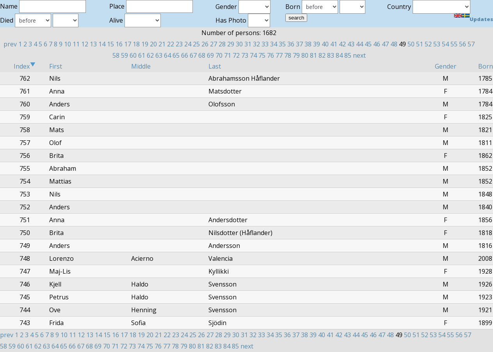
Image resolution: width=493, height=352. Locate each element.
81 (313, 55)
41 (333, 44)
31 (247, 44)
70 (218, 55)
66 (184, 55)
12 (84, 44)
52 (428, 44)
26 (204, 44)
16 (119, 44)
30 (239, 44)
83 (330, 55)
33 (265, 44)
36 (290, 44)
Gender (445, 66)
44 (359, 44)
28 (222, 44)
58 (115, 55)
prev (10, 44)
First (55, 66)
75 (261, 55)
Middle (141, 66)
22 (170, 44)
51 (419, 44)
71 (227, 55)
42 (342, 44)
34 (273, 44)
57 (471, 44)
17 (127, 44)
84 (339, 55)
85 (347, 55)
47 (385, 44)
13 (93, 44)
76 (270, 55)
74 (253, 55)
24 (187, 44)
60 (133, 55)
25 (196, 44)
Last (214, 66)
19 (144, 44)
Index (25, 66)
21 (162, 44)
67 (193, 55)
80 (304, 55)
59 (124, 55)
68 (201, 55)
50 (411, 44)
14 (101, 44)
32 (256, 44)
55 (453, 44)
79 (296, 55)
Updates (481, 19)
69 (210, 55)
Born (485, 66)
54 (445, 44)
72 (236, 55)
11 (76, 44)
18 (136, 44)
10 (67, 44)
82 (322, 55)
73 (244, 55)
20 (153, 44)
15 (110, 44)
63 (158, 55)
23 (179, 44)
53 (436, 44)
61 (141, 55)
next (359, 55)
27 (213, 44)
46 (376, 44)
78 (287, 55)
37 (299, 44)
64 (167, 55)
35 (282, 44)
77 (279, 55)
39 (316, 44)
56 (462, 44)
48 (393, 44)
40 (325, 44)
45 (368, 44)
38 (307, 44)
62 (150, 55)
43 (350, 44)
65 (176, 55)
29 (230, 44)
